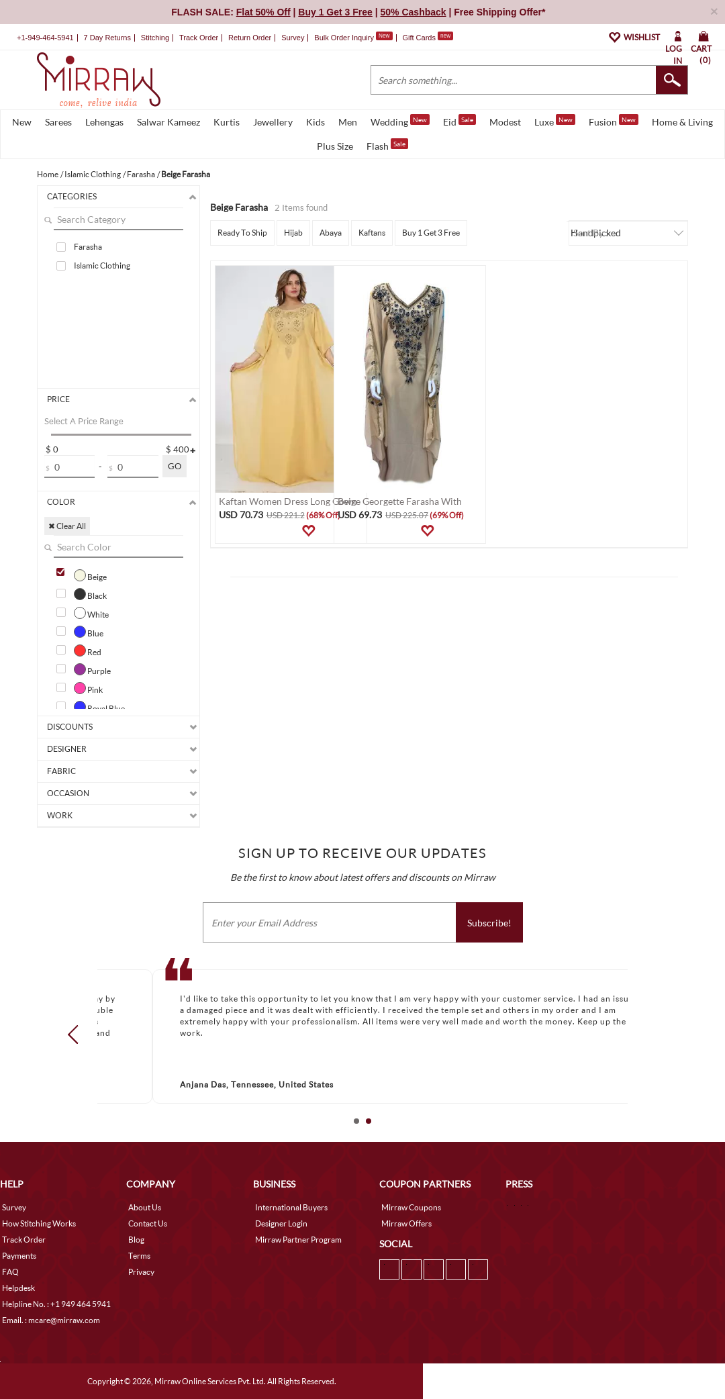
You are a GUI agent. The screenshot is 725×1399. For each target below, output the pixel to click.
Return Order (249, 38)
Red (87, 650)
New (22, 122)
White (91, 613)
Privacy (141, 1272)
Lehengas (104, 122)
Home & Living (682, 122)
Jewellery (273, 122)
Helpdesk (18, 1288)
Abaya (331, 233)
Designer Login (281, 1223)
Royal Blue (99, 707)
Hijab (293, 233)
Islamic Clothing (102, 265)
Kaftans (371, 233)
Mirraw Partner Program (298, 1240)
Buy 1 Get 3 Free (431, 233)
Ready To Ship (242, 233)
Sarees (58, 122)
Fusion (613, 121)
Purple (92, 669)
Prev (77, 1033)
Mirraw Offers (406, 1223)
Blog (136, 1240)
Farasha (88, 247)
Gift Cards (427, 38)
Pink (88, 688)
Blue (88, 632)
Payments (19, 1256)
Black (90, 594)
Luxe (554, 121)
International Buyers (291, 1207)
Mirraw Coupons (411, 1207)
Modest (505, 122)
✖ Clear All (67, 526)
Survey (292, 38)
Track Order (198, 38)
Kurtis (226, 122)
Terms (139, 1256)
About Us (144, 1207)
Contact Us (147, 1223)
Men (347, 122)
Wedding (400, 121)
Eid (459, 121)
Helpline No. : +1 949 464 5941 (56, 1304)
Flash (387, 145)
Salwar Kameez (168, 122)
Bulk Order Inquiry (344, 38)
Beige (90, 575)
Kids (315, 122)
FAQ (10, 1272)
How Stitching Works (39, 1223)
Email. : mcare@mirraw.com (51, 1320)
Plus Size (335, 146)
